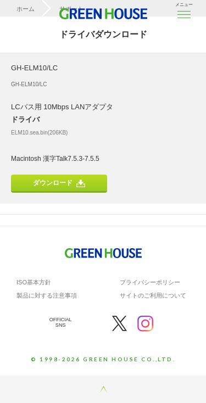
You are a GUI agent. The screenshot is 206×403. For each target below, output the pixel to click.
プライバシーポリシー (150, 282)
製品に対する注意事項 (46, 295)
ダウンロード (59, 183)
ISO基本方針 (33, 282)
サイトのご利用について (153, 295)
